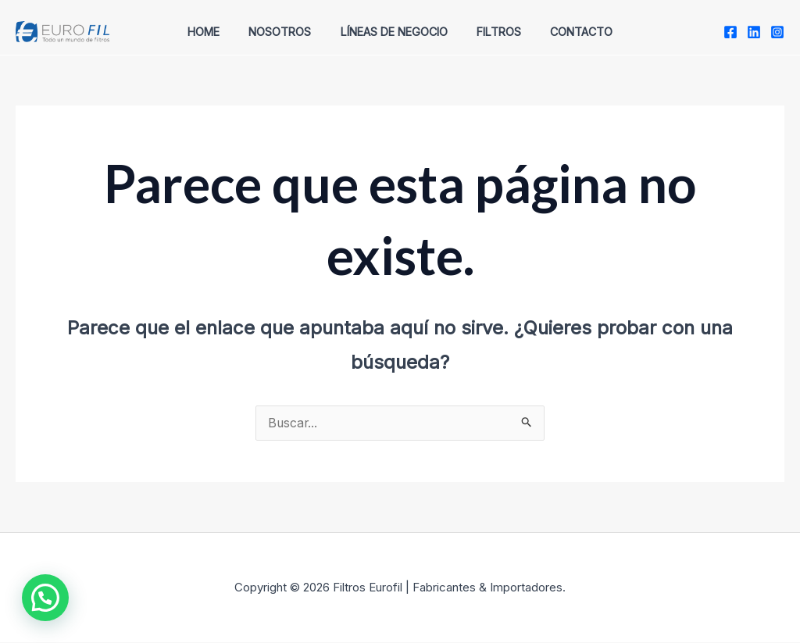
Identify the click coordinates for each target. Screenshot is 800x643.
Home (217, 31)
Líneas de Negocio (394, 31)
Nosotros (286, 31)
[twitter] (754, 32)
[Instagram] (777, 32)
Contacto (568, 31)
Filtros (492, 31)
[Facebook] (730, 32)
